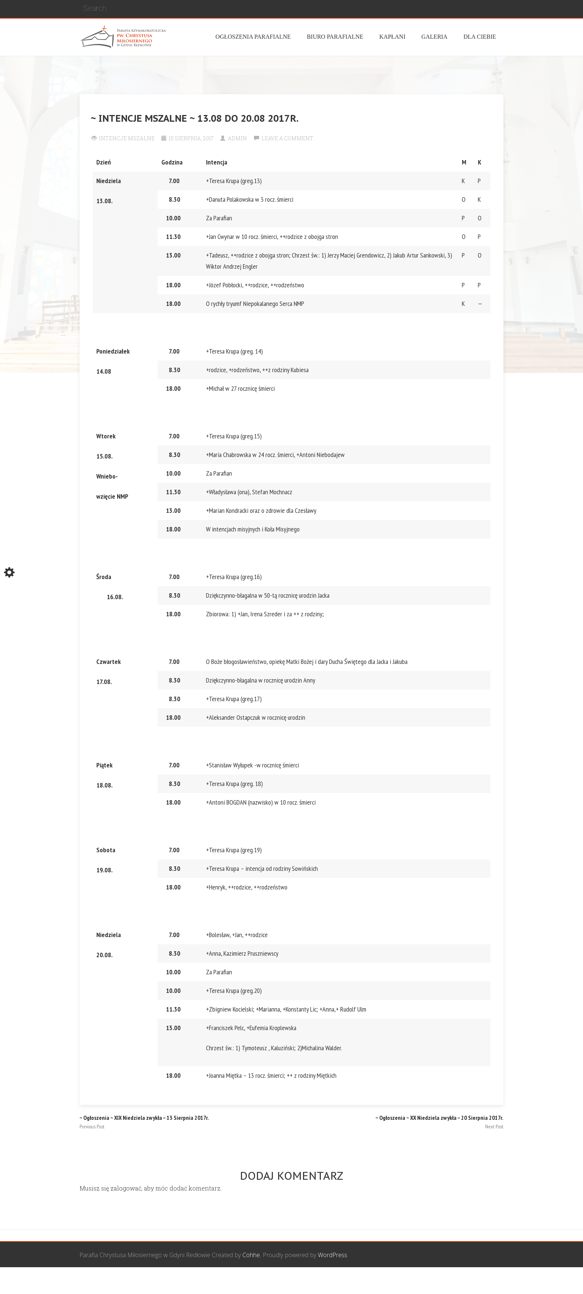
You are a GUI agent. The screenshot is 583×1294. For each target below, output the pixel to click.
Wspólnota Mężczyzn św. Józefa (247, 1281)
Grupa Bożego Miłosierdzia (332, 1281)
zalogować (125, 1188)
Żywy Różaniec (484, 1281)
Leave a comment (287, 138)
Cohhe (251, 1255)
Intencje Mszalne (127, 138)
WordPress (332, 1255)
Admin (237, 138)
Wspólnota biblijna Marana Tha (416, 1281)
